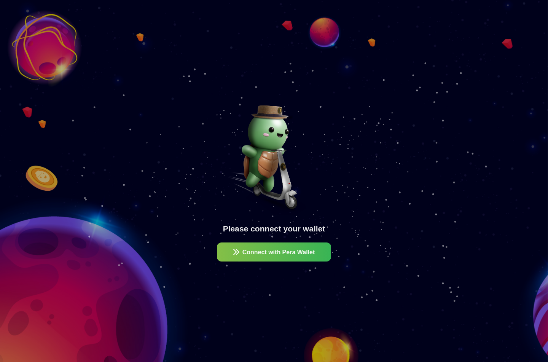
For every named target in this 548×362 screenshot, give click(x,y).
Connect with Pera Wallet (274, 252)
